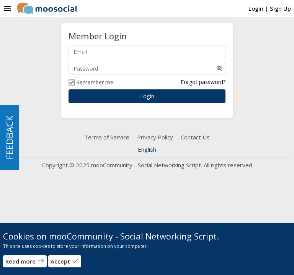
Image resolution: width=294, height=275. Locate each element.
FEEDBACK (9, 137)
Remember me (91, 82)
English (147, 149)
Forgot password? (203, 82)
